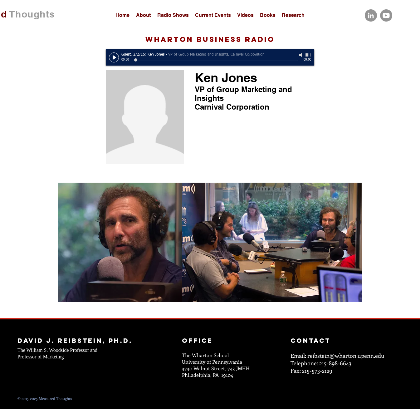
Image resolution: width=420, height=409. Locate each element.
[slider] (308, 55)
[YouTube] (386, 15)
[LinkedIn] (371, 15)
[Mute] (301, 55)
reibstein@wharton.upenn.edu (345, 355)
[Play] (114, 57)
